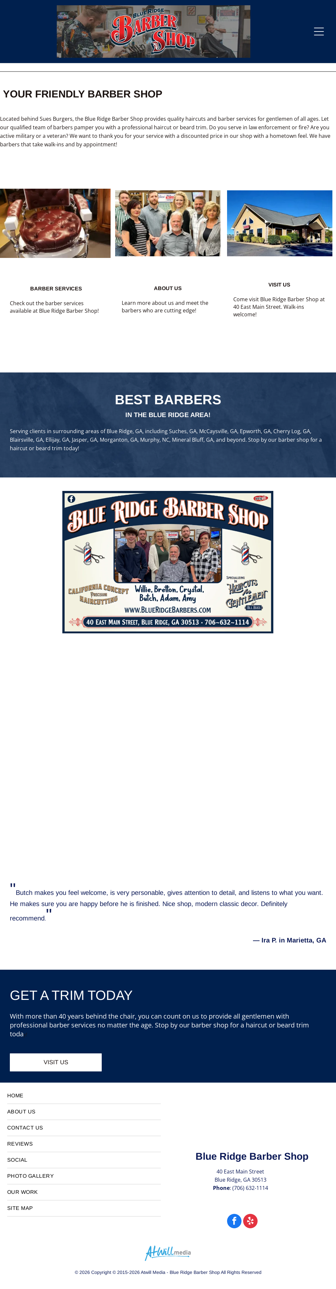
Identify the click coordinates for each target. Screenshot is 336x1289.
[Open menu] (319, 31)
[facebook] (234, 1222)
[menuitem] (84, 1096)
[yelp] (250, 1222)
